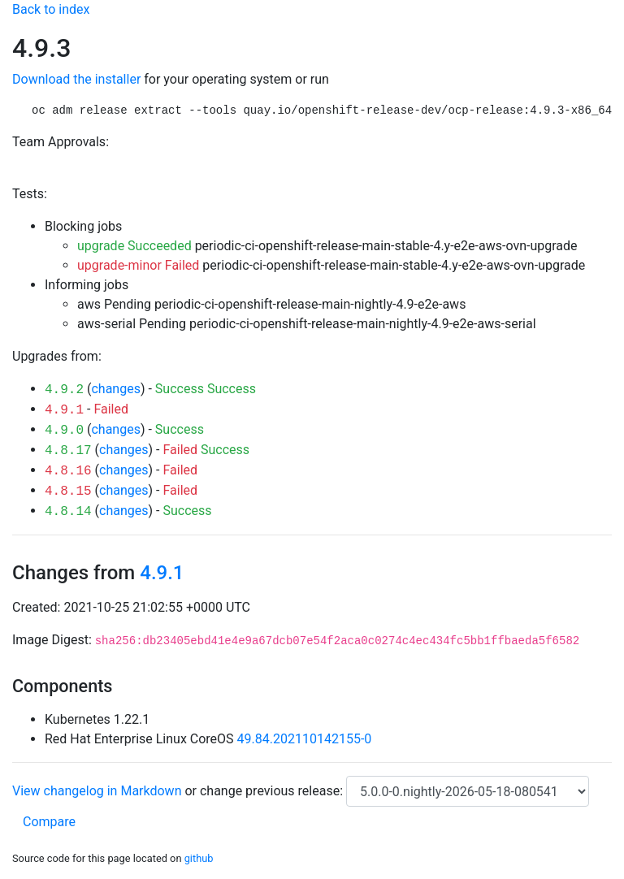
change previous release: (273, 791)
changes (115, 388)
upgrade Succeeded (134, 245)
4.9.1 (64, 410)
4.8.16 (68, 471)
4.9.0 (64, 430)
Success (179, 388)
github (199, 858)
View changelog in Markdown (96, 791)
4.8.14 (68, 511)
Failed (110, 409)
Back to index (50, 9)
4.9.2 (64, 390)
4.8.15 (68, 491)
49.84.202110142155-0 (304, 739)
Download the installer (76, 79)
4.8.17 (68, 451)
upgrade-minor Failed (138, 265)
